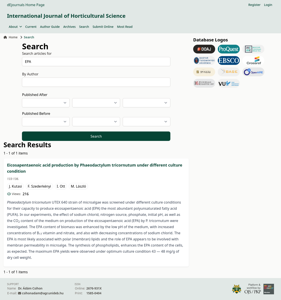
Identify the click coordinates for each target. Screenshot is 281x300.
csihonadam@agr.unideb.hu (42, 293)
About (15, 27)
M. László (78, 186)
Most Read (125, 27)
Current (30, 27)
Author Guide (50, 27)
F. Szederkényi (39, 186)
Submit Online (103, 27)
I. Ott (61, 186)
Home (11, 37)
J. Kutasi (15, 186)
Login (268, 5)
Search (84, 27)
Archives (69, 27)
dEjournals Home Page (26, 4)
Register (254, 5)
